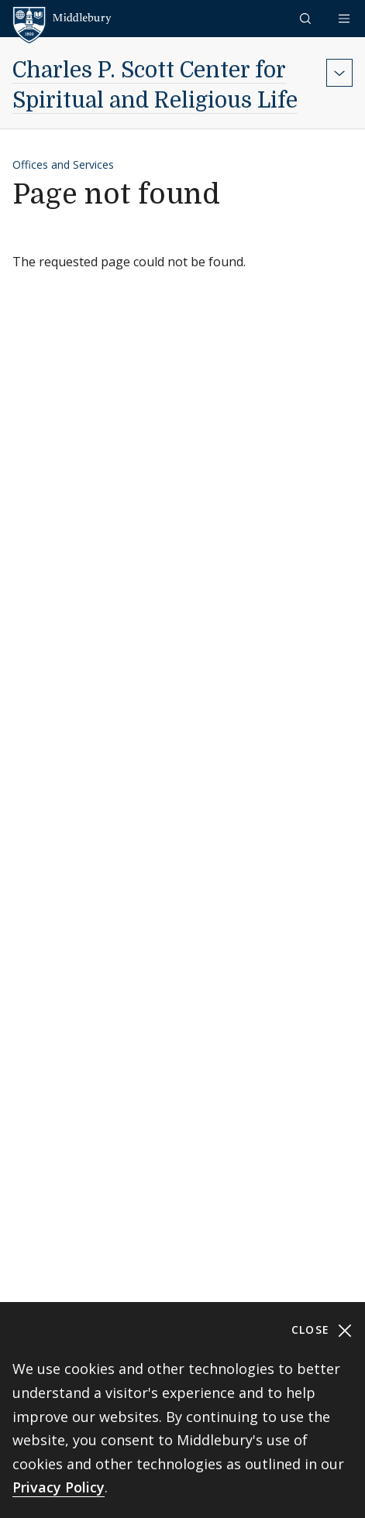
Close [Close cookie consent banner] (322, 1330)
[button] (307, 18)
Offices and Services (63, 164)
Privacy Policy (58, 1487)
